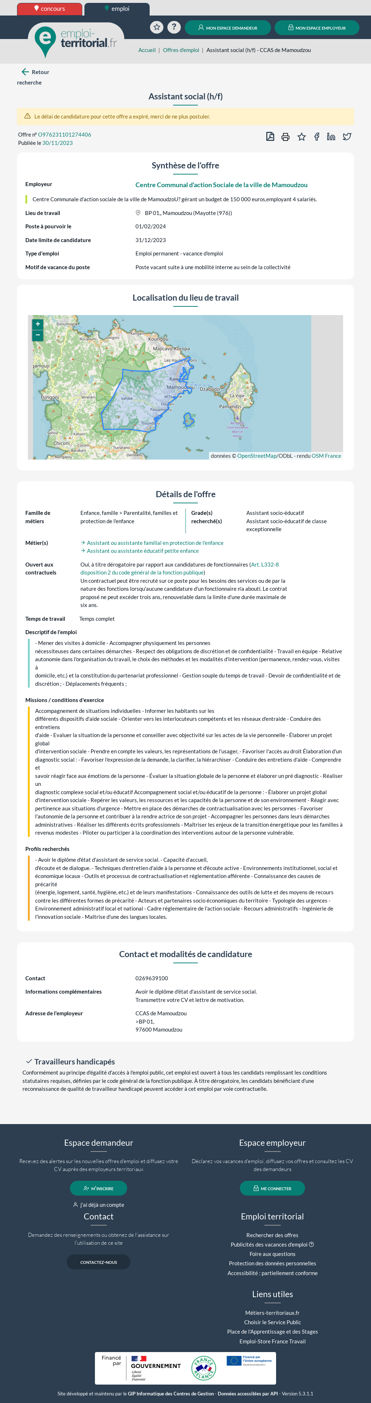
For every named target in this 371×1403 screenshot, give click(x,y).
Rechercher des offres (272, 1235)
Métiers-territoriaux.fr (272, 1312)
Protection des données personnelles (272, 1263)
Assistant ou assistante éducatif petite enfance (139, 550)
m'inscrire (99, 1188)
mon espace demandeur (227, 27)
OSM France (326, 455)
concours (49, 8)
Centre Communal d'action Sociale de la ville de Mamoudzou (222, 185)
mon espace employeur (317, 27)
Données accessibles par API (248, 1393)
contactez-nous (98, 1262)
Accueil (147, 50)
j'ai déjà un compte (99, 1204)
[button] (37, 324)
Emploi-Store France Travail (272, 1341)
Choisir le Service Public (272, 1322)
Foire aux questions (273, 1254)
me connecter (273, 1188)
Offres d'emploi (181, 50)
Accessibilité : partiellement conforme (273, 1273)
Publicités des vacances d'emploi (269, 1244)
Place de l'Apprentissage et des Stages (272, 1331)
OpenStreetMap (256, 455)
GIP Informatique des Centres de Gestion (171, 1393)
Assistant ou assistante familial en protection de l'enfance (152, 542)
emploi (117, 8)
